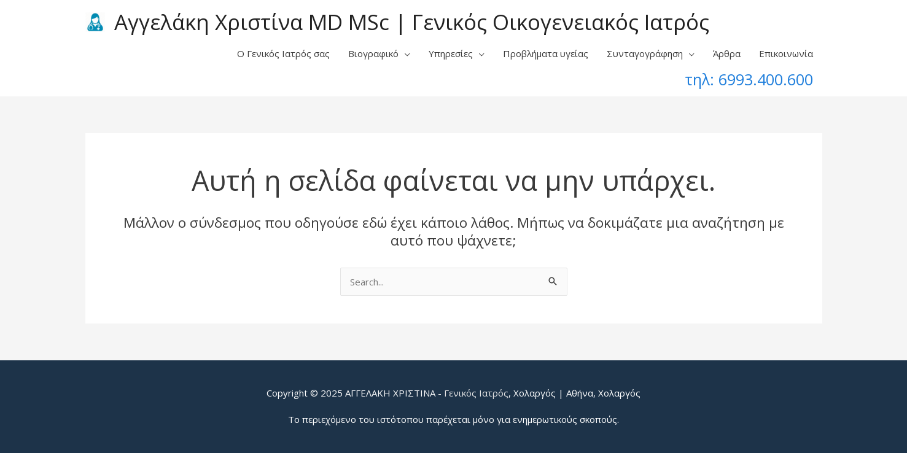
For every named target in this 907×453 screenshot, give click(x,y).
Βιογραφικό (373, 53)
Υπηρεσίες (451, 53)
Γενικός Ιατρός (476, 393)
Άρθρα (727, 53)
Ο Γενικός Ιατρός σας (283, 53)
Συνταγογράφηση (645, 53)
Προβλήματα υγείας (545, 53)
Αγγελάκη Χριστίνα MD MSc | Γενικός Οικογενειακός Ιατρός (411, 21)
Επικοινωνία (786, 53)
